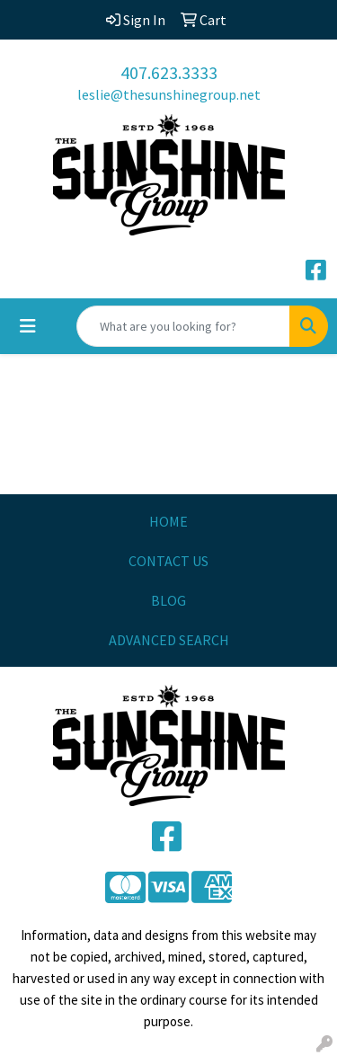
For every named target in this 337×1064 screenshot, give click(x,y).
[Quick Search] (183, 326)
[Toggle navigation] (28, 326)
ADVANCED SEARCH (169, 640)
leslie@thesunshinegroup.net (169, 94)
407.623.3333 (168, 72)
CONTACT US (168, 561)
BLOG (168, 600)
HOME (168, 521)
